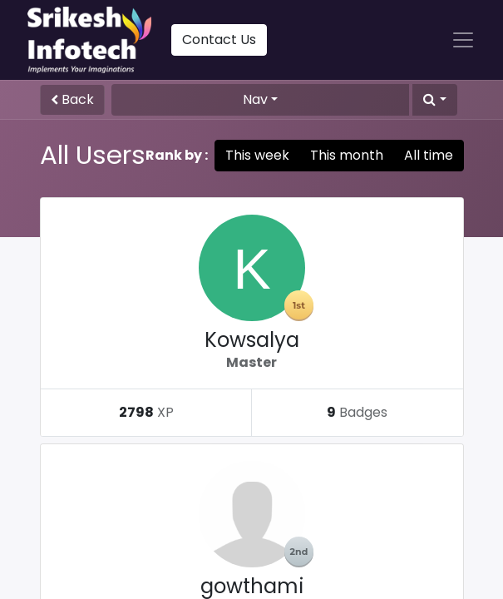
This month (346, 155)
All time (428, 155)
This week (257, 155)
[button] (434, 100)
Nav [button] (255, 99)
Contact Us (219, 39)
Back (72, 99)
